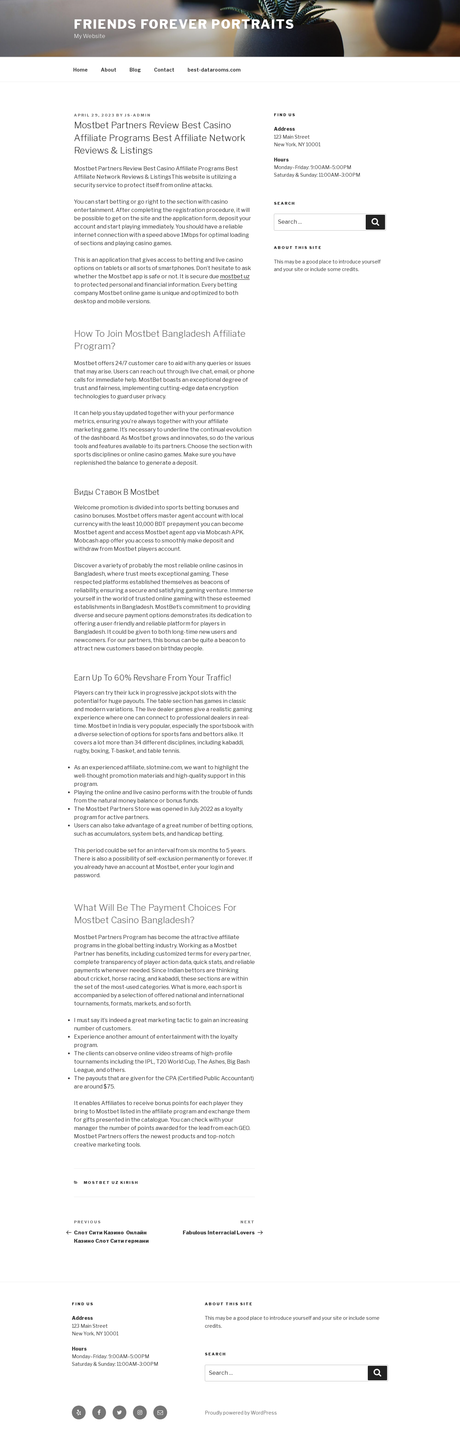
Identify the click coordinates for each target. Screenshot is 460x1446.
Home (80, 70)
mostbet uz (235, 276)
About (108, 70)
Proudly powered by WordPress (241, 1413)
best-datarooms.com (214, 70)
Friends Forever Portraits (184, 24)
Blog (135, 70)
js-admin (138, 115)
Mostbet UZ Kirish (111, 1182)
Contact (164, 70)
